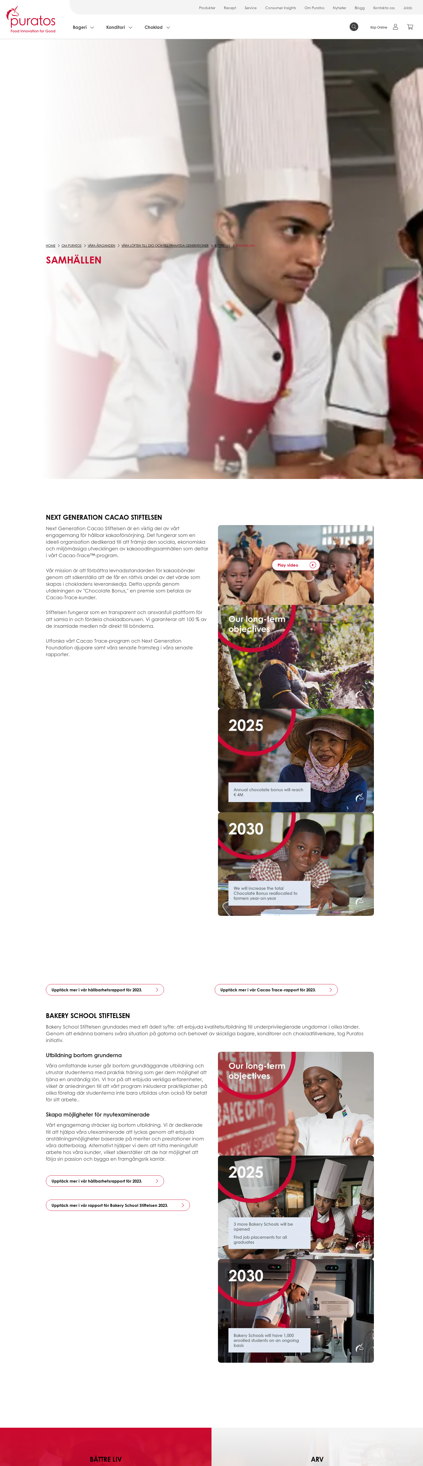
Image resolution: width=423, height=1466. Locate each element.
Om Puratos (314, 7)
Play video (288, 565)
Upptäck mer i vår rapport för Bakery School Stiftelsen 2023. (110, 1205)
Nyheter (339, 7)
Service (251, 7)
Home (50, 245)
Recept (230, 7)
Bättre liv (222, 245)
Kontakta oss (384, 7)
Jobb (407, 7)
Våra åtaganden (101, 245)
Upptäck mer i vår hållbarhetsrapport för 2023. (97, 990)
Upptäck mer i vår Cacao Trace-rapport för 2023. (268, 990)
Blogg (360, 7)
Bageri (80, 27)
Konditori (115, 27)
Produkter (207, 7)
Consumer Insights (280, 7)
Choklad (154, 27)
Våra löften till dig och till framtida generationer (165, 245)
